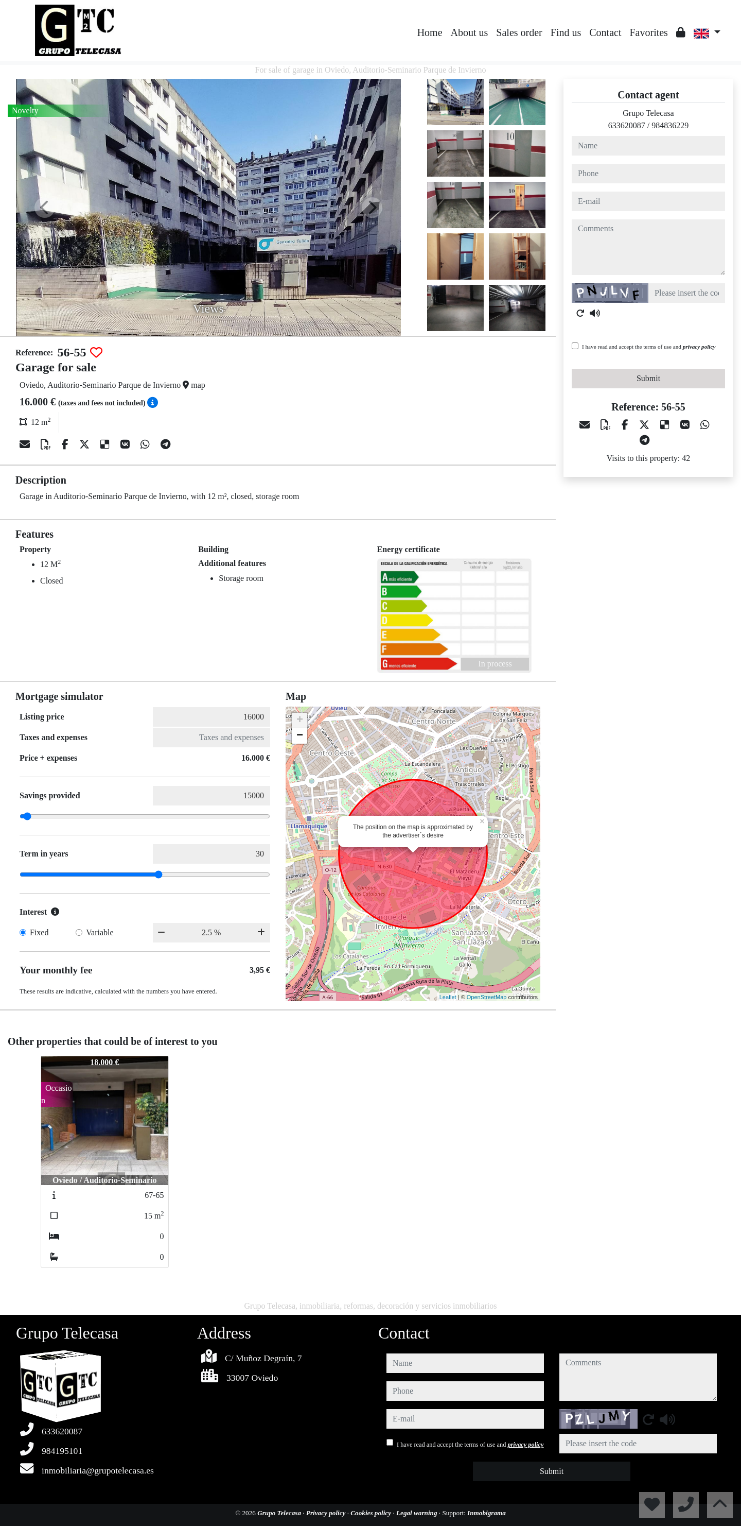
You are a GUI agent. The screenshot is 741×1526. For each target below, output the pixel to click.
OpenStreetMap (487, 997)
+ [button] (299, 720)
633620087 (626, 125)
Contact (605, 32)
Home (430, 32)
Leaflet (447, 997)
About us (469, 32)
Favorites (648, 32)
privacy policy (699, 347)
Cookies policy (371, 1513)
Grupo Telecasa (280, 1513)
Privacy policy (326, 1513)
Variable (99, 932)
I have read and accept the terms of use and (648, 347)
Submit (648, 378)
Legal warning (417, 1513)
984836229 (670, 125)
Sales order (519, 32)
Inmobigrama (486, 1513)
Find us (566, 32)
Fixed (39, 932)
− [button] (299, 736)
